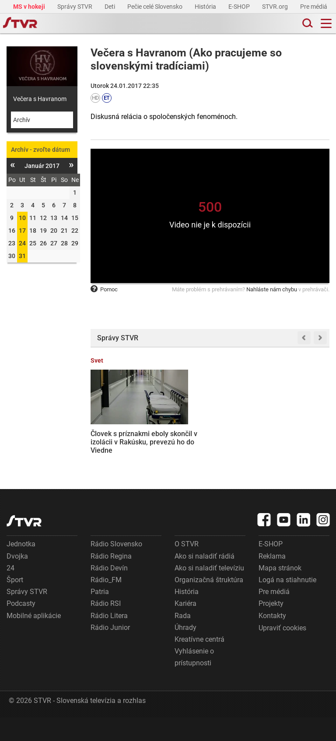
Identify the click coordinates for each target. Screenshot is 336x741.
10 (22, 217)
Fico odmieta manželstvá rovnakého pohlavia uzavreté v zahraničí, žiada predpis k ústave (241, 436)
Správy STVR (75, 6)
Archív (21, 119)
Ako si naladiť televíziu (209, 591)
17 (22, 230)
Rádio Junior (110, 651)
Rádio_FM (106, 603)
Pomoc (104, 289)
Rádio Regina (111, 580)
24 (22, 243)
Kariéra (185, 627)
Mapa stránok (280, 591)
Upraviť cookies (282, 651)
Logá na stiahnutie (287, 603)
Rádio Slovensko (116, 567)
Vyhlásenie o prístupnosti (194, 681)
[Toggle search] (306, 23)
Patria (100, 615)
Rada (183, 639)
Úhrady (185, 651)
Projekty (271, 627)
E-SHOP (239, 6)
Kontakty (272, 639)
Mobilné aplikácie (34, 639)
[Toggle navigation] (326, 23)
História (206, 6)
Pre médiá (314, 6)
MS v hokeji (29, 6)
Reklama (272, 580)
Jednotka (21, 567)
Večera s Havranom (39, 98)
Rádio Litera (109, 639)
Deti (110, 6)
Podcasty (21, 627)
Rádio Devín (109, 591)
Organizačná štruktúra (209, 603)
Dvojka (17, 580)
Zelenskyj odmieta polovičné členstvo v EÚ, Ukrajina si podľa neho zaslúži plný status (301, 436)
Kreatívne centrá (199, 663)
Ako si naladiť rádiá (204, 580)
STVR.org (275, 6)
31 (22, 255)
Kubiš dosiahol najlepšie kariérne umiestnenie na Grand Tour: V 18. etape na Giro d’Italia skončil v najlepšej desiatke (178, 445)
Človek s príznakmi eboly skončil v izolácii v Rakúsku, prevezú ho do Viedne (115, 432)
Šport (15, 603)
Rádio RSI (106, 627)
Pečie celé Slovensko (155, 6)
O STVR (187, 567)
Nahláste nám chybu (271, 289)
